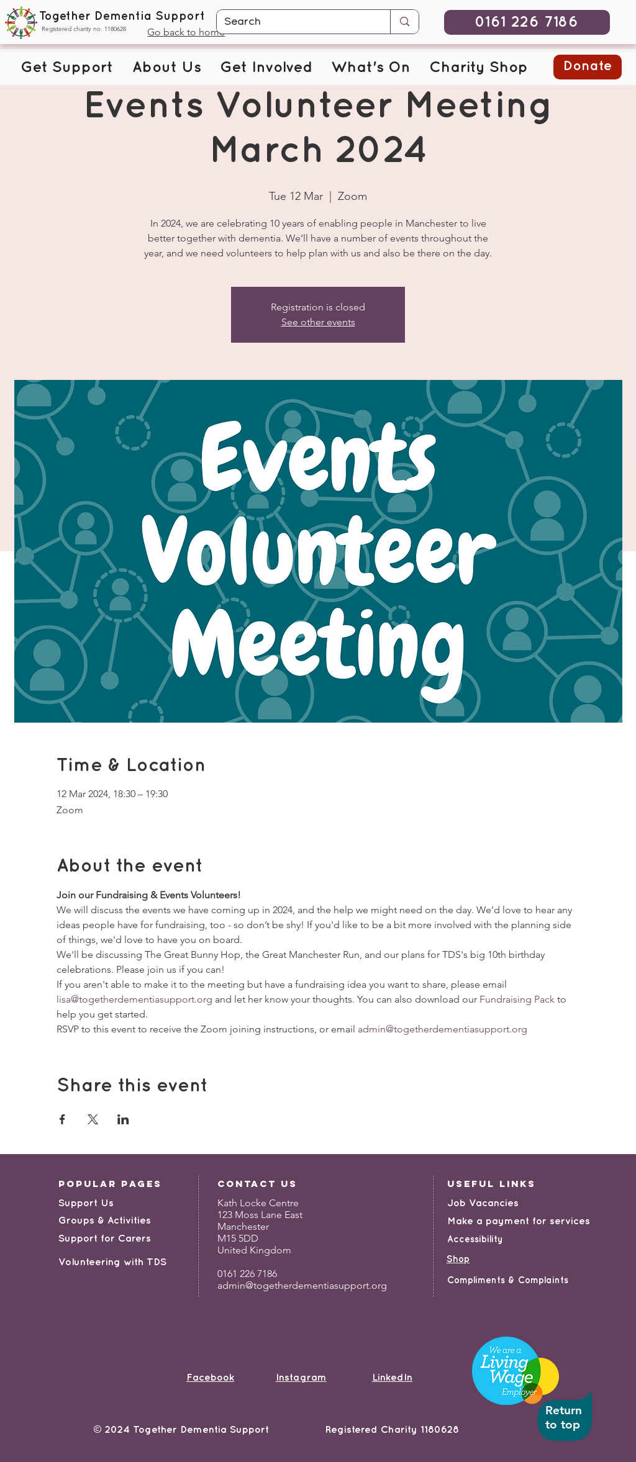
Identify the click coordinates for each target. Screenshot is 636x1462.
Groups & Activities (104, 1220)
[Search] (294, 22)
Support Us (86, 1203)
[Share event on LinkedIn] (123, 1119)
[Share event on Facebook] (62, 1119)
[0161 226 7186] (527, 22)
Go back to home (186, 32)
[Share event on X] (93, 1119)
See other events (318, 322)
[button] (67, 68)
